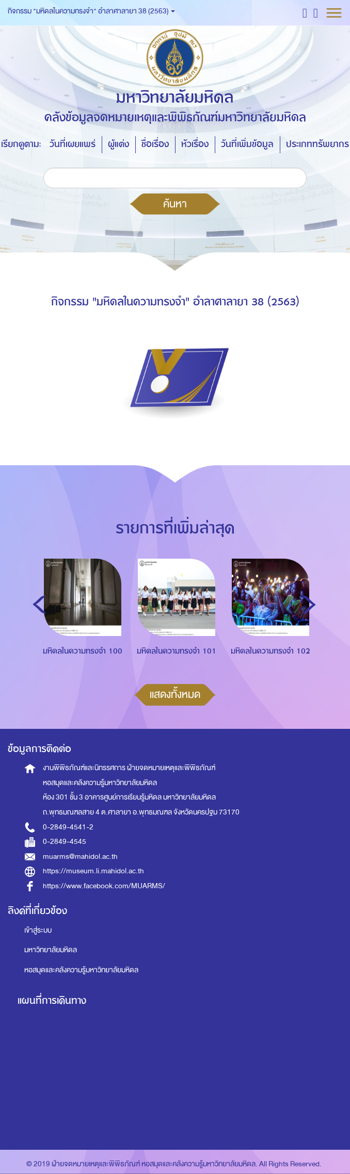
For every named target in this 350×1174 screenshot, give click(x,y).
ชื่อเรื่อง (155, 144)
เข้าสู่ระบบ (38, 930)
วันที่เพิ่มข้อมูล (247, 144)
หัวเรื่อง (195, 144)
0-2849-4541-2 (68, 827)
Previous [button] (39, 604)
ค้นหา (175, 203)
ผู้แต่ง (118, 144)
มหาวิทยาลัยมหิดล (50, 949)
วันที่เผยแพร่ (73, 144)
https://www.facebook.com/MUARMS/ (104, 885)
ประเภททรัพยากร (317, 144)
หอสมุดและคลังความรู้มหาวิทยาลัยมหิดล (81, 970)
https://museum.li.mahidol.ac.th (93, 871)
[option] (80, 630)
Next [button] (309, 604)
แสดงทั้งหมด (175, 694)
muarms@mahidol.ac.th (80, 856)
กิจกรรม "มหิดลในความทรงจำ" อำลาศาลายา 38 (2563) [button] (91, 11)
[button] (305, 12)
